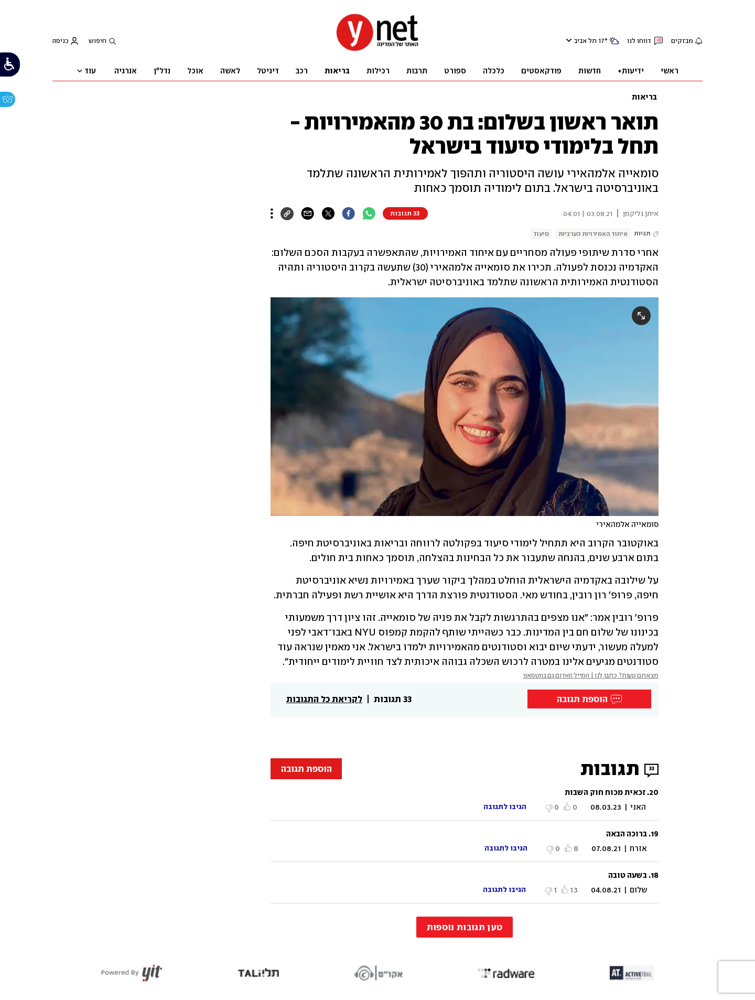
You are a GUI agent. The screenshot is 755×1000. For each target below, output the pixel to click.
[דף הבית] (377, 49)
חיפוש (97, 41)
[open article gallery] (465, 406)
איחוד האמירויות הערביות (593, 234)
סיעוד (541, 234)
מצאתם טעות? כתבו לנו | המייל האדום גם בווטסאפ (591, 675)
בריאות (644, 97)
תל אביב (585, 41)
